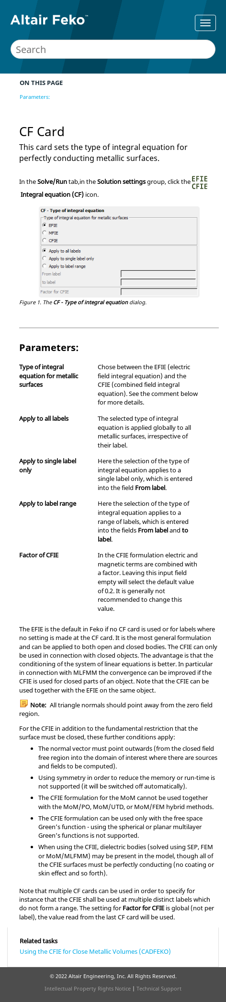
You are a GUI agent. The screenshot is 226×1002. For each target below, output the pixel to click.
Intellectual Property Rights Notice (88, 988)
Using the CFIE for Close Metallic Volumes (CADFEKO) (95, 951)
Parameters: (35, 96)
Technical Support (158, 988)
